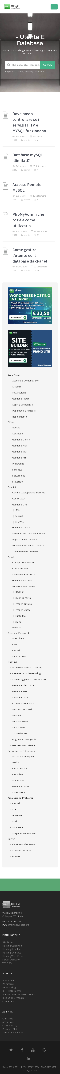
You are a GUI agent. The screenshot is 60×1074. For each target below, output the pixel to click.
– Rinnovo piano (19, 721)
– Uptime (15, 856)
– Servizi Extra (17, 727)
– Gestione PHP (18, 457)
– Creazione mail (19, 568)
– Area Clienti (17, 638)
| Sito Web (18, 521)
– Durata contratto (20, 850)
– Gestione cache (19, 786)
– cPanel (15, 650)
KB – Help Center (11, 990)
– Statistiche (17, 481)
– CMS (13, 644)
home (6, 50)
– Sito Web (16, 827)
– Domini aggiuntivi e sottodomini (28, 679)
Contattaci (8, 1001)
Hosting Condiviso (12, 945)
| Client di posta (22, 597)
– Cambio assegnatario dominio (27, 492)
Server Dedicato (11, 959)
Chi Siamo (7, 1018)
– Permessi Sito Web (21, 709)
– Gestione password (21, 580)
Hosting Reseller (11, 949)
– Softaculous (17, 475)
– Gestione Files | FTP (22, 685)
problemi (39, 71)
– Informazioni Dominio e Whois (27, 533)
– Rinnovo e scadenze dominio (27, 545)
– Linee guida (17, 792)
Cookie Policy (9, 1025)
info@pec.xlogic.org (18, 924)
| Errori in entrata (22, 603)
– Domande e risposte (22, 574)
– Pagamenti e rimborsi (23, 410)
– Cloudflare (16, 774)
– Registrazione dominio (23, 539)
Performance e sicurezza (21, 750)
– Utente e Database (22, 745)
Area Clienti (14, 375)
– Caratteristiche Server (23, 844)
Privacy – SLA (9, 1029)
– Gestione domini (20, 439)
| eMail (16, 509)
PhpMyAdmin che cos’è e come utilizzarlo (28, 220)
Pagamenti (8, 983)
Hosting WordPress (12, 956)
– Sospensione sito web (23, 833)
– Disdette (15, 386)
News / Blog (9, 987)
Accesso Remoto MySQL (26, 187)
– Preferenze (17, 463)
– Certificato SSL (19, 768)
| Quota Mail (20, 615)
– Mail (13, 821)
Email (11, 557)
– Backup (15, 427)
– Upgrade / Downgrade (23, 739)
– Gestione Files (19, 445)
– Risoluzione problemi (22, 586)
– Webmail (16, 627)
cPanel (11, 422)
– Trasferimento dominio (24, 551)
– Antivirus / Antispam (22, 756)
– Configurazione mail (22, 562)
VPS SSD (7, 963)
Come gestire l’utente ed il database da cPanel (29, 255)
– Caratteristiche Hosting (25, 673)
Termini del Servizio (13, 1032)
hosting (29, 71)
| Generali (18, 515)
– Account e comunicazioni (25, 380)
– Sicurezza (16, 469)
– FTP (13, 809)
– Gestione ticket (19, 398)
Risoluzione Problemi (20, 797)
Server (11, 838)
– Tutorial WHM (18, 733)
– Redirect (15, 715)
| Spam (17, 621)
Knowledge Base (22, 50)
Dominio (12, 487)
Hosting (39, 50)
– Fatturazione (18, 392)
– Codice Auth (17, 498)
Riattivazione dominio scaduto (18, 994)
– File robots (17, 780)
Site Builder (8, 942)
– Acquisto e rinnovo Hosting (26, 667)
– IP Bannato (17, 815)
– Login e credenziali (21, 404)
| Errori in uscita (22, 609)
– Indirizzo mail (18, 656)
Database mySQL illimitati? (27, 157)
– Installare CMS (19, 697)
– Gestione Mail (18, 451)
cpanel (20, 71)
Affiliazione (8, 1022)
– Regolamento (18, 416)
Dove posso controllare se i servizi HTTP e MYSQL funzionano (29, 122)
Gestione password (18, 632)
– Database (16, 433)
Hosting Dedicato (11, 952)
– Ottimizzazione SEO (22, 703)
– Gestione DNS (19, 504)
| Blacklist (18, 591)
